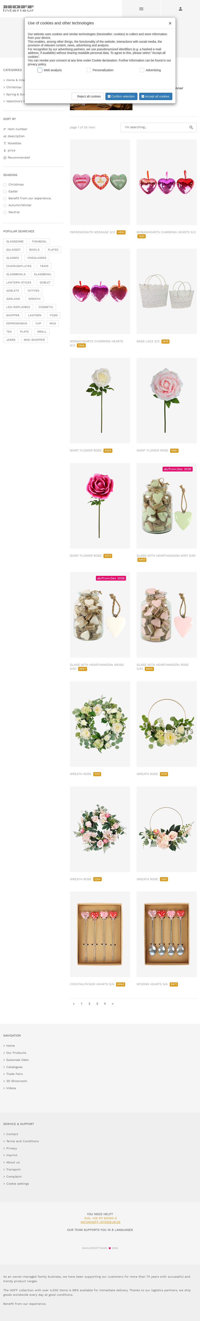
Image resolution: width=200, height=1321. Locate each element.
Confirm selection (121, 96)
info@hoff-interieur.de (101, 1222)
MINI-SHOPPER (34, 339)
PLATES (53, 249)
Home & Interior (18, 80)
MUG (53, 323)
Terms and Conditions (22, 1141)
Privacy (11, 1148)
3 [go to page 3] (97, 1003)
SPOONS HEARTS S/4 (157, 984)
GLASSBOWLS (16, 274)
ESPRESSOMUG (16, 323)
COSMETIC (46, 307)
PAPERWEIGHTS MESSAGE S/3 (98, 232)
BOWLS (34, 249)
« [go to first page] (73, 1003)
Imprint (11, 1155)
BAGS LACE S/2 (153, 341)
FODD (54, 315)
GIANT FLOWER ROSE (91, 450)
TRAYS (44, 266)
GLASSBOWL (43, 274)
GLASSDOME (15, 241)
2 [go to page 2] (89, 1003)
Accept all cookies (155, 96)
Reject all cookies (87, 96)
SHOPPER (12, 315)
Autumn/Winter (20, 205)
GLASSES (12, 257)
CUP (38, 323)
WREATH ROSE (85, 774)
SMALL (42, 331)
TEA (9, 331)
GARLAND (13, 298)
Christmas (13, 87)
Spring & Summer (19, 94)
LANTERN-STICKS (18, 282)
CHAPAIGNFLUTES (18, 266)
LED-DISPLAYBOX (18, 307)
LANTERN (34, 315)
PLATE (24, 331)
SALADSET (13, 249)
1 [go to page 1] (81, 1003)
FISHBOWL (39, 241)
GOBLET (45, 282)
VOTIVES (33, 290)
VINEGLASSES (36, 257)
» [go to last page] (112, 1003)
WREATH (34, 298)
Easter (13, 191)
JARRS (10, 339)
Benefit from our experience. (30, 198)
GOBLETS (12, 290)
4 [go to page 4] (105, 1003)
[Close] (169, 22)
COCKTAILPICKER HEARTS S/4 (97, 984)
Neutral (13, 212)
